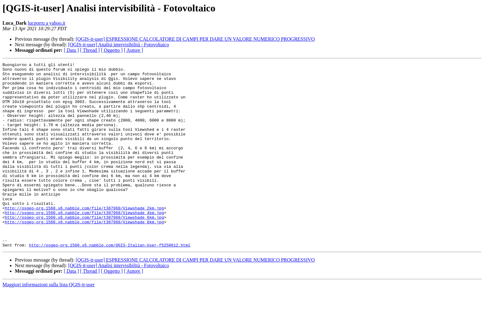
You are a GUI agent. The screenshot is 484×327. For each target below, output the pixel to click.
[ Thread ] (90, 50)
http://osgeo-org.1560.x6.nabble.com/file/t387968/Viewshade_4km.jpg (84, 243)
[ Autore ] (133, 50)
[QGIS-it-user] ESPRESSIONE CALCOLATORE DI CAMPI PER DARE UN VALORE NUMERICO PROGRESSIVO (195, 39)
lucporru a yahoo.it (46, 23)
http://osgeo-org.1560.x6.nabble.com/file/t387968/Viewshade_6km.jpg (84, 248)
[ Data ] (71, 50)
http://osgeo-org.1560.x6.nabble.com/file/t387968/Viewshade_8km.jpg (84, 254)
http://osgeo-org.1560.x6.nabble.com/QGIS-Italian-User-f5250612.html (109, 282)
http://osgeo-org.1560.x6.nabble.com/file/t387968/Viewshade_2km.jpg (84, 237)
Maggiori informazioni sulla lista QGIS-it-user (48, 321)
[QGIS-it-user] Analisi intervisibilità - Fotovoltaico (118, 44)
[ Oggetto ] (112, 50)
